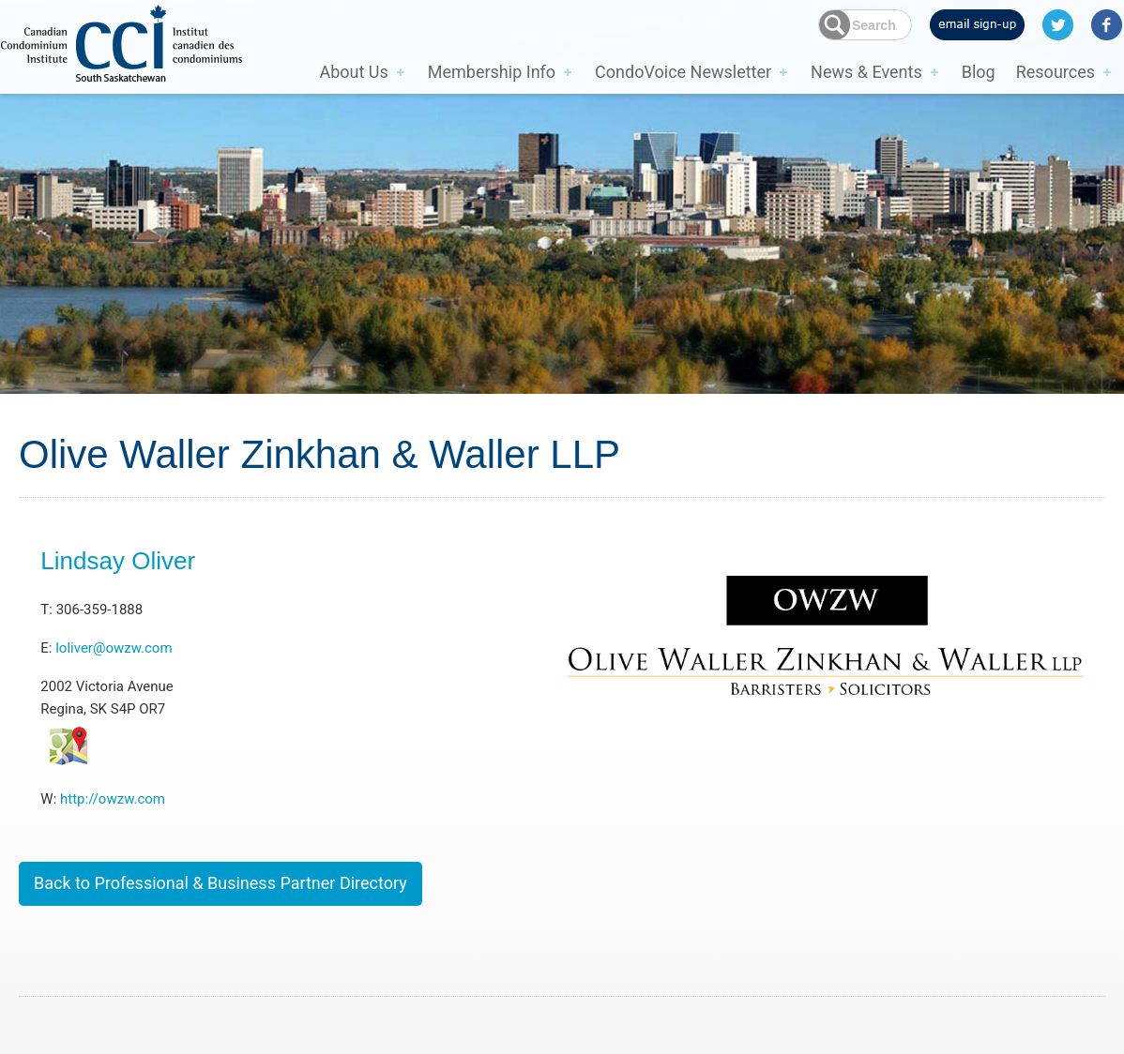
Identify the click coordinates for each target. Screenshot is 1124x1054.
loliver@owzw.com (113, 648)
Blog (978, 72)
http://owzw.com (112, 798)
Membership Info (491, 72)
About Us (353, 72)
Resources (1055, 72)
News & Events (866, 72)
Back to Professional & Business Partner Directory (220, 883)
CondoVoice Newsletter (683, 72)
